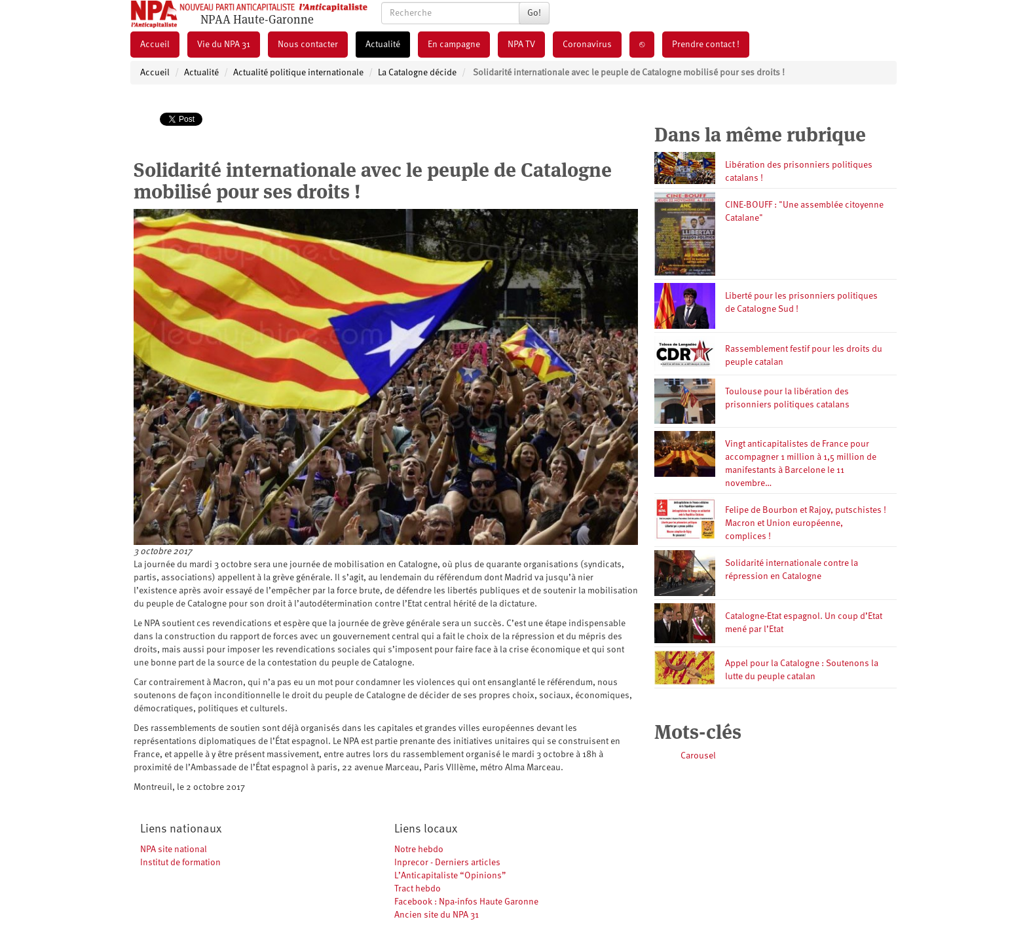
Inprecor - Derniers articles (447, 862)
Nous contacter (308, 44)
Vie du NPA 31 (223, 44)
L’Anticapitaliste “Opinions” (450, 875)
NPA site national (173, 849)
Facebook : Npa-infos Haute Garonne (466, 901)
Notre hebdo (418, 849)
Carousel (698, 755)
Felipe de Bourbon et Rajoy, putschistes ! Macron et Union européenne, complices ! (805, 523)
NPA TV (521, 44)
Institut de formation (180, 862)
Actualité (382, 44)
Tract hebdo (417, 888)
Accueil (155, 44)
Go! (534, 13)
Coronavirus (587, 44)
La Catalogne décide (417, 72)
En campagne (454, 44)
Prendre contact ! (705, 44)
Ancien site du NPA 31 (436, 915)
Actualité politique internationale (298, 72)
